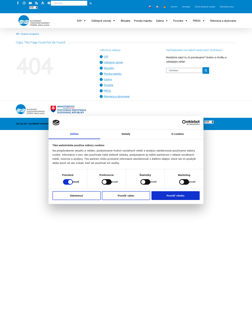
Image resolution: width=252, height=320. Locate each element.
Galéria (108, 79)
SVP (106, 56)
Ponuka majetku (113, 73)
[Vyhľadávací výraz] (69, 3)
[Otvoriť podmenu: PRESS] (203, 20)
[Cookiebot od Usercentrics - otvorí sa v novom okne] (185, 122)
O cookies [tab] (177, 133)
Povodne (108, 85)
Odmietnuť (76, 195)
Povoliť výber (126, 195)
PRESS (107, 90)
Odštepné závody (113, 62)
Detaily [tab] (126, 133)
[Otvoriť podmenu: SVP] (85, 20)
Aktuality (109, 68)
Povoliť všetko (176, 195)
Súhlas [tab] (74, 133)
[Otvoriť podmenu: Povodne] (186, 20)
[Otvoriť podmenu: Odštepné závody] (114, 20)
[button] (33, 7)
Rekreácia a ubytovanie (117, 96)
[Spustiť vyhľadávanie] (90, 3)
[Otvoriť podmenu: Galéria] (167, 20)
